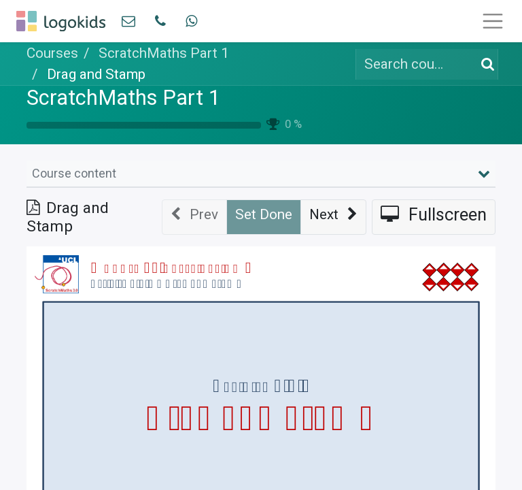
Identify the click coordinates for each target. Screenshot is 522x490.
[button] (333, 217)
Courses (52, 53)
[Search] (485, 64)
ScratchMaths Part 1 (123, 97)
